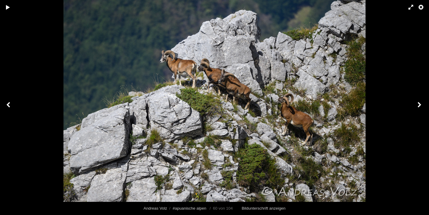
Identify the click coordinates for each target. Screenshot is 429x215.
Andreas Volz (155, 208)
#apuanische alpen (189, 208)
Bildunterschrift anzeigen (263, 208)
